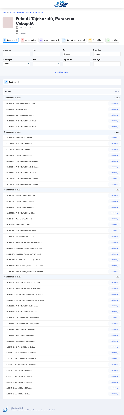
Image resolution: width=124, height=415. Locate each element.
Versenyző (97, 60)
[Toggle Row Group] (5, 98)
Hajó (34, 50)
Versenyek (11, 12)
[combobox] (76, 54)
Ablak (4, 12)
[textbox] (76, 63)
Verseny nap (7, 50)
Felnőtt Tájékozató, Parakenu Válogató (30, 12)
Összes (67, 54)
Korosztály (97, 50)
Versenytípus (7, 60)
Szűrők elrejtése (62, 72)
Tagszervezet (67, 60)
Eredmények (14, 82)
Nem (64, 50)
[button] (10, 40)
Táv (34, 60)
